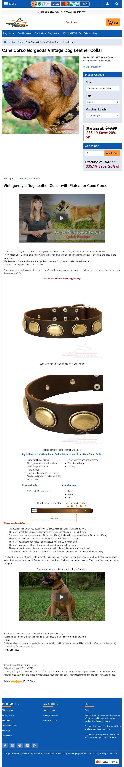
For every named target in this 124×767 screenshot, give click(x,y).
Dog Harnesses (25, 33)
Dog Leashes (54, 33)
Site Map (6, 730)
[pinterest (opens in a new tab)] (20, 745)
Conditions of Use (10, 725)
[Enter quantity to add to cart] (95, 153)
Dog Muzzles (9, 33)
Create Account (50, 720)
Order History (49, 710)
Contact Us (7, 736)
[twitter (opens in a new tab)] (12, 745)
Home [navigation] (7, 42)
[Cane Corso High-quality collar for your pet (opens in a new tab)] (62, 407)
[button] (62, 218)
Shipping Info (7, 710)
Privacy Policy (8, 715)
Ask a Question (92, 66)
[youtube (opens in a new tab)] (27, 745)
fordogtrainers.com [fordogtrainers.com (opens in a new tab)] (108, 753)
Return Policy (7, 720)
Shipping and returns (30, 178)
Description (9, 178)
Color (89, 96)
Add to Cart (112, 153)
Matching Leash (96, 109)
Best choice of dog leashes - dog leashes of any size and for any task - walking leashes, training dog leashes (102, 718)
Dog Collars (40, 33)
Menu (10, 3)
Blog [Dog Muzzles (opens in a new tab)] (87, 710)
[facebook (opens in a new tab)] (5, 745)
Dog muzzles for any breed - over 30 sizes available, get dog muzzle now (103, 727)
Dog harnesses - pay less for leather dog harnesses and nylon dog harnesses (102, 736)
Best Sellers (84, 33)
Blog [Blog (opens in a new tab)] (95, 33)
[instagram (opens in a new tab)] (34, 745)
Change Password (51, 715)
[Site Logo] (16, 22)
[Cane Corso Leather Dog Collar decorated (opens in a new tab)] (62, 320)
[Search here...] (77, 22)
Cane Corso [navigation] (17, 42)
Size (88, 82)
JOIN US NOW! (70, 33)
